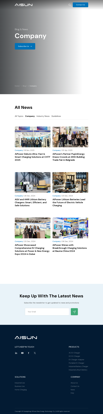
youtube (22, 353)
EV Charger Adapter (76, 359)
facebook (28, 353)
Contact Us (80, 5)
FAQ (72, 393)
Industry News (43, 116)
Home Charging (21, 390)
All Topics (19, 116)
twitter (34, 353)
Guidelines (56, 116)
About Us (74, 383)
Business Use (20, 386)
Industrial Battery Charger (78, 366)
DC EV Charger (74, 356)
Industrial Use (20, 383)
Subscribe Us (23, 46)
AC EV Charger (74, 353)
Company (30, 116)
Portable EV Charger (76, 363)
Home (17, 86)
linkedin (16, 353)
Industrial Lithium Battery (78, 370)
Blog (24, 86)
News (73, 390)
